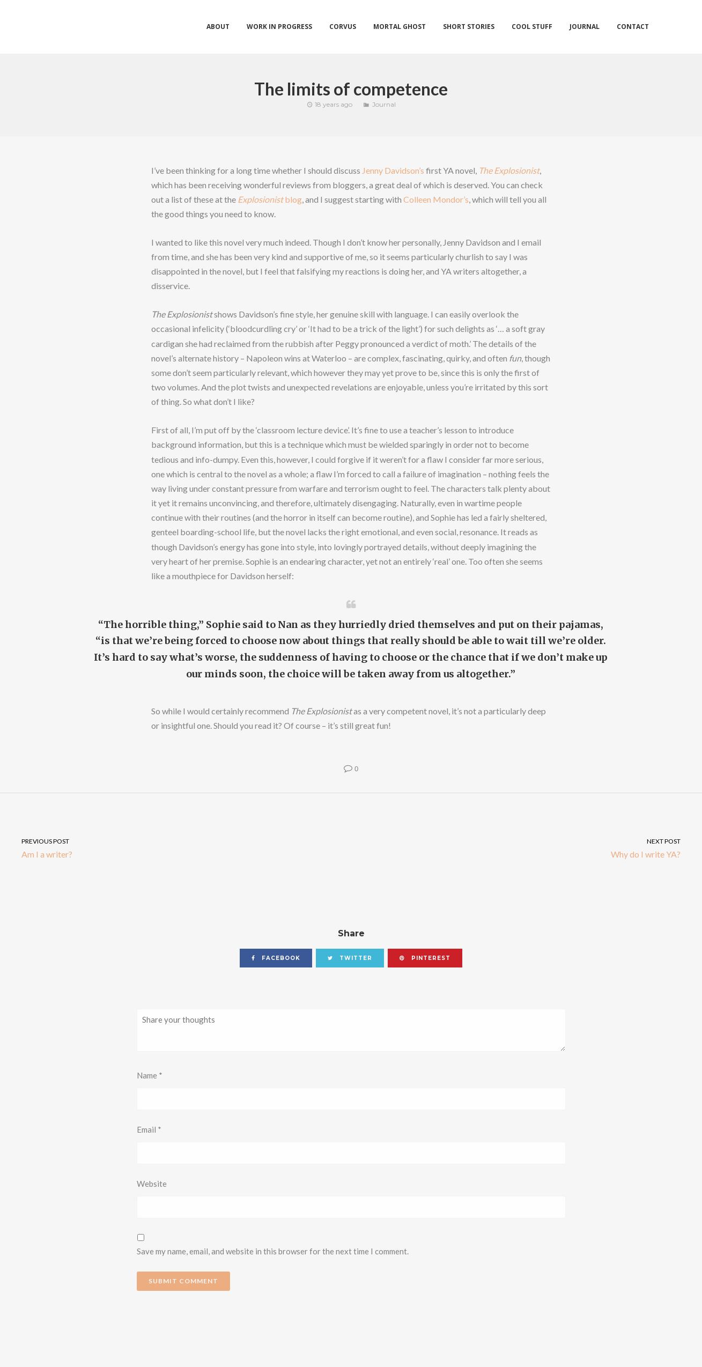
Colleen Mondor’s (436, 199)
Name (149, 1075)
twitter (350, 958)
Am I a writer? (175, 847)
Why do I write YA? (527, 847)
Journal (384, 104)
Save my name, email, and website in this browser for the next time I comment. (273, 1251)
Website (152, 1183)
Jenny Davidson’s (393, 170)
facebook (276, 958)
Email (149, 1129)
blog (270, 199)
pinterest (425, 958)
